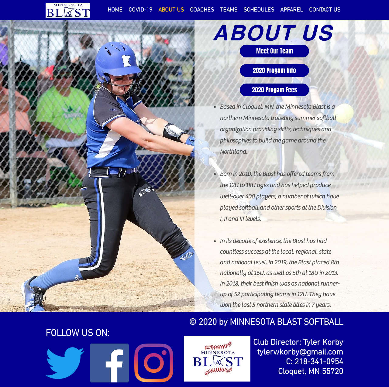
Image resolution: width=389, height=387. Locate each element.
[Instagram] (153, 363)
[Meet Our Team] (274, 51)
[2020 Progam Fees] (274, 90)
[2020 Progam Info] (274, 70)
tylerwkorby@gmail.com (300, 352)
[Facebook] (109, 363)
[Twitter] (65, 363)
